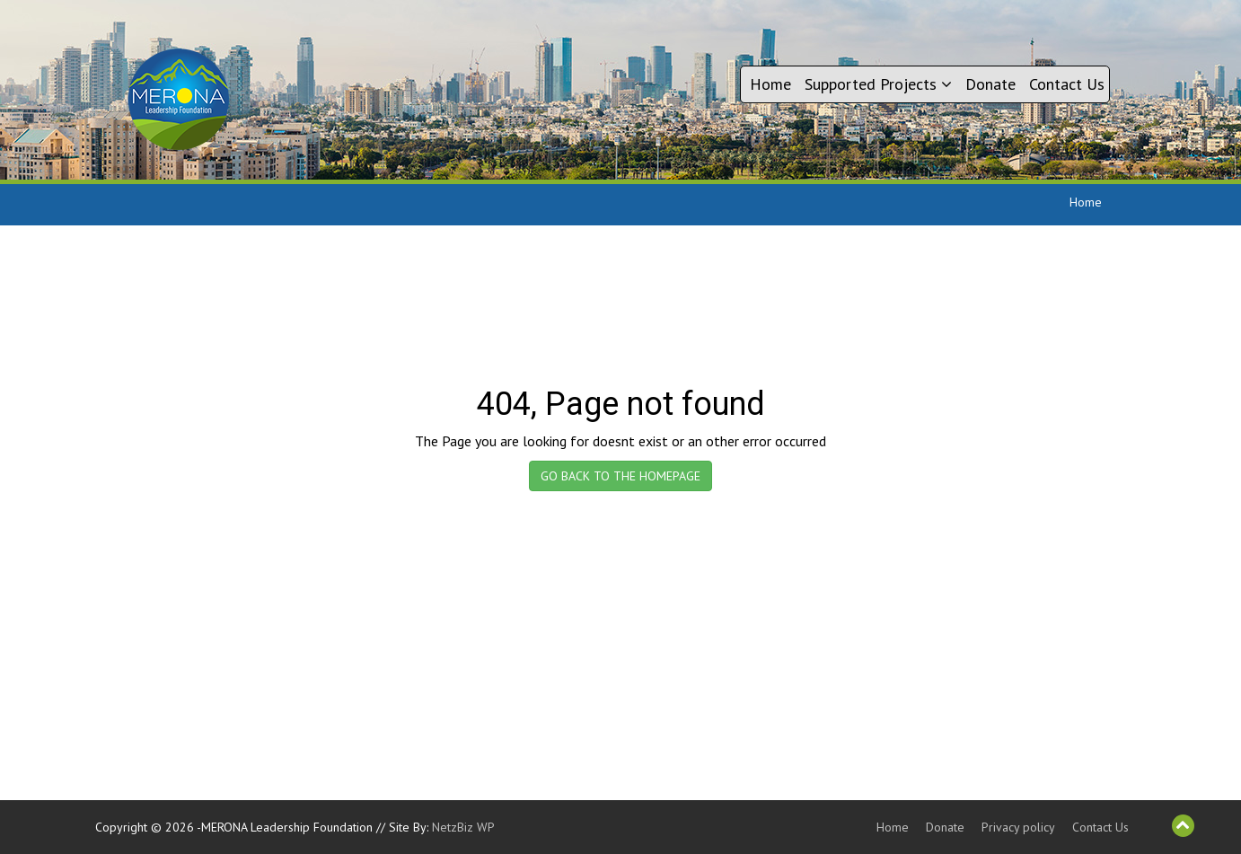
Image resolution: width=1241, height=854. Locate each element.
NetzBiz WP (463, 827)
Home (770, 84)
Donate (990, 84)
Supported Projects (878, 84)
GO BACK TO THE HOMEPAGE (620, 476)
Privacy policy (1018, 827)
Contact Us (1067, 84)
